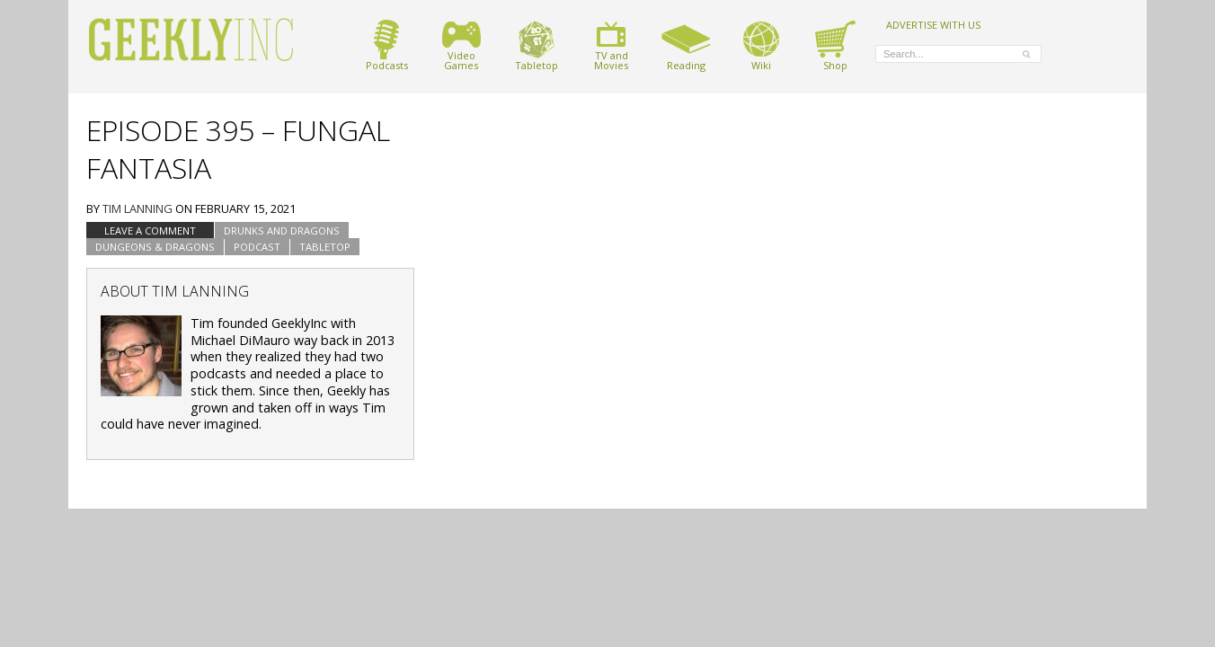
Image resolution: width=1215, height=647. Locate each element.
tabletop (324, 246)
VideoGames (461, 45)
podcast (257, 246)
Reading (686, 45)
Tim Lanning (137, 208)
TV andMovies (611, 45)
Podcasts (387, 45)
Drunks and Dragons (282, 230)
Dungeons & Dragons (155, 246)
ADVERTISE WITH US (933, 24)
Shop (835, 45)
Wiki (761, 45)
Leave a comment (150, 230)
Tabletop (536, 45)
